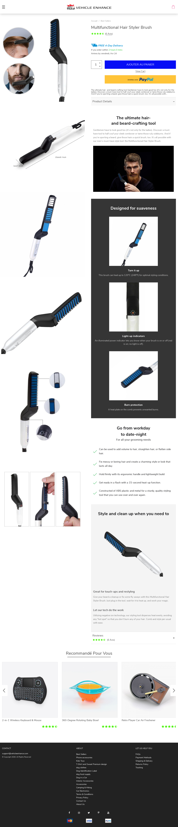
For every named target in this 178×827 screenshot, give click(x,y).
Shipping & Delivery (144, 761)
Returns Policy (142, 764)
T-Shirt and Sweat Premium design (91, 764)
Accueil (94, 21)
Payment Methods (143, 758)
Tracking (139, 768)
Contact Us (81, 801)
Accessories (81, 784)
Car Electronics (82, 791)
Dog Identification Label (86, 771)
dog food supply (83, 774)
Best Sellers (106, 21)
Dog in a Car (81, 778)
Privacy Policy (82, 798)
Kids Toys (80, 761)
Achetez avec (140, 79)
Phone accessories (84, 758)
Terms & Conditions (84, 794)
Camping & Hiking (84, 788)
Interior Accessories (84, 781)
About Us (80, 804)
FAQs (138, 754)
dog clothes (81, 768)
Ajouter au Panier (140, 64)
